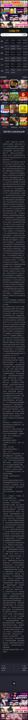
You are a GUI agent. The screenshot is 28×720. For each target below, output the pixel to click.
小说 (2, 65)
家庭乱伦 (13, 64)
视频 (2, 47)
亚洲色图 (13, 58)
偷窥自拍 (7, 58)
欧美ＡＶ (19, 46)
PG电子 (7, 40)
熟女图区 (19, 60)
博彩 (2, 41)
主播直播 (19, 48)
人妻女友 (19, 64)
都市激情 (7, 64)
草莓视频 (19, 70)
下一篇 (24, 668)
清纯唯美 (13, 60)
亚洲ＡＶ (7, 46)
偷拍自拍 (13, 52)
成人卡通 (19, 52)
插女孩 (7, 70)
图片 (2, 59)
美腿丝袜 (7, 60)
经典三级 (13, 54)
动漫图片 (25, 58)
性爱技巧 (25, 66)
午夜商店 (13, 70)
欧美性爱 (25, 52)
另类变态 (25, 54)
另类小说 (13, 66)
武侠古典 (25, 64)
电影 (2, 53)
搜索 (25, 34)
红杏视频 (7, 72)
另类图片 (25, 60)
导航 (2, 71)
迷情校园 (7, 66)
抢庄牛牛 (25, 42)
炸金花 (12, 42)
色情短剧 (13, 72)
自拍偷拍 (13, 46)
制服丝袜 (7, 54)
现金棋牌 (19, 42)
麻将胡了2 (7, 42)
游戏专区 (25, 40)
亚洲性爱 (7, 52)
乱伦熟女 (19, 54)
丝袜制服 (13, 48)
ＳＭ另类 (25, 48)
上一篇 (4, 668)
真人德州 (13, 40)
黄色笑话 (19, 66)
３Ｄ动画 (25, 46)
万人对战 (19, 40)
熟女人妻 (7, 48)
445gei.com (14, 30)
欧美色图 (19, 58)
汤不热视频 (25, 70)
